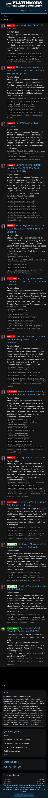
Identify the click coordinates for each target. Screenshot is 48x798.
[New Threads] (39, 10)
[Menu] (4, 10)
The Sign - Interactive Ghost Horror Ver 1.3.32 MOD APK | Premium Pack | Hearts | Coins (25, 70)
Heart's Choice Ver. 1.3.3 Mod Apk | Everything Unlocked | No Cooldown (26, 339)
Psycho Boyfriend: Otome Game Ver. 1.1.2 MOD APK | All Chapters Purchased (26, 281)
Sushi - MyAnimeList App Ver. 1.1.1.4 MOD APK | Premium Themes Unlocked (25, 228)
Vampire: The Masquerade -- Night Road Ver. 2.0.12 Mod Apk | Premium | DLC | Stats (25, 168)
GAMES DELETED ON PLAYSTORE (26, 580)
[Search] (44, 10)
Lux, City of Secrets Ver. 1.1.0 (26, 457)
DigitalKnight (11, 53)
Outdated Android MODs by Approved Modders (24, 62)
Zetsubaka (10, 659)
